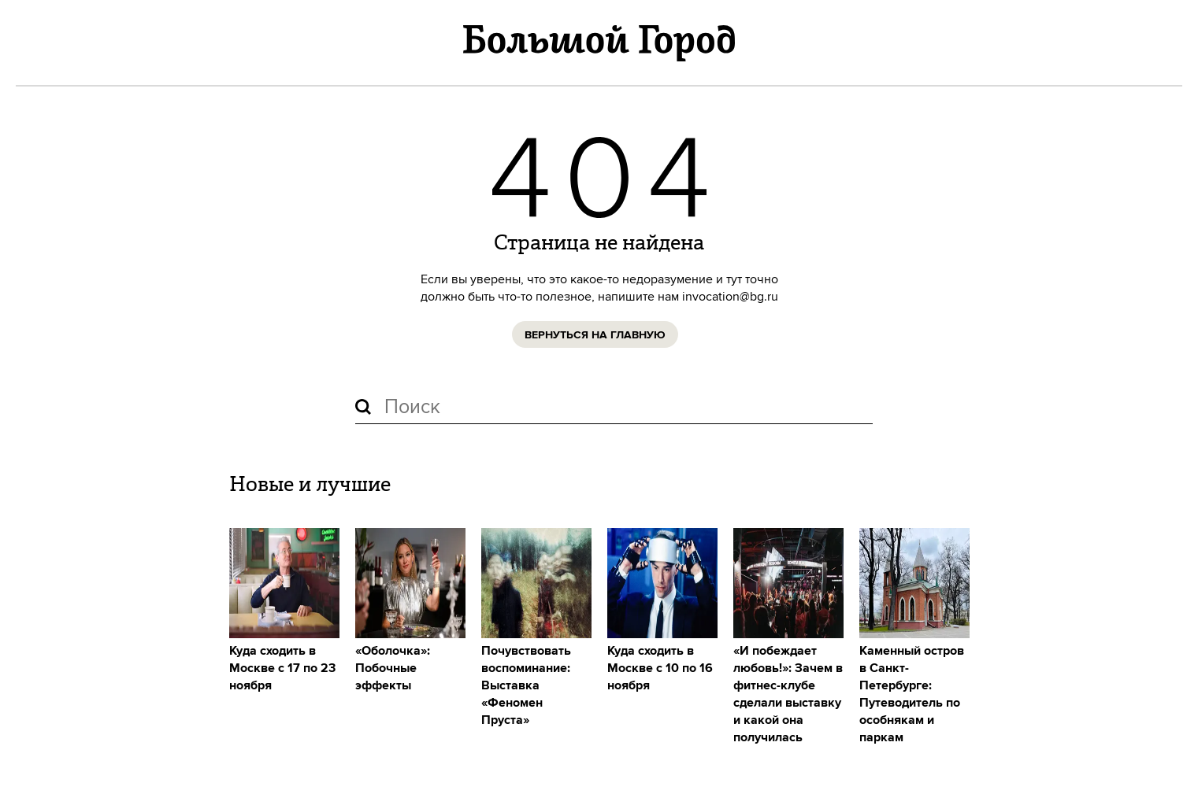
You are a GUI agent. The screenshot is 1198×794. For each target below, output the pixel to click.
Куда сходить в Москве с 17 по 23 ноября (282, 668)
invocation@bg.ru (730, 297)
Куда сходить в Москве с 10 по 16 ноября (660, 668)
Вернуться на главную (595, 335)
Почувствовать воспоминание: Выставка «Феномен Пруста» (526, 686)
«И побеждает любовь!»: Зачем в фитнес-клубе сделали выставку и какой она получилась (788, 694)
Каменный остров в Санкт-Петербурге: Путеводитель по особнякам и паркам (911, 694)
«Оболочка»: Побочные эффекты (392, 668)
